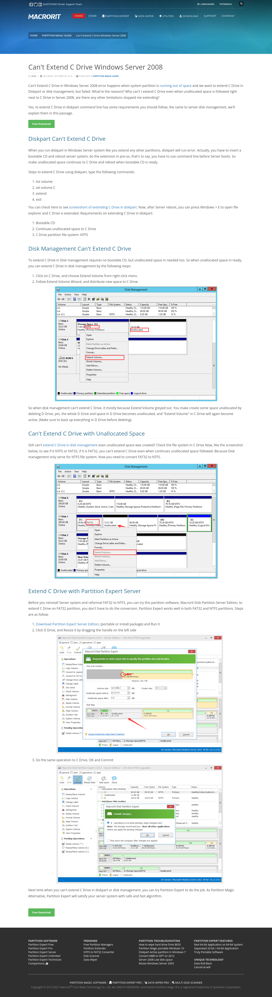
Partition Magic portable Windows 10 (161, 948)
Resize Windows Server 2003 (156, 963)
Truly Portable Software (208, 952)
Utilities (166, 16)
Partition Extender (95, 948)
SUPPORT (210, 15)
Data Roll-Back (203, 963)
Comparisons (38, 963)
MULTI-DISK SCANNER (187, 982)
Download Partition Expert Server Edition (67, 624)
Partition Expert (115, 16)
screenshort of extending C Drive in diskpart (103, 207)
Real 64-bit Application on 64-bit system (218, 944)
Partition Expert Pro (40, 948)
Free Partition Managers (98, 944)
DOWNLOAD (188, 16)
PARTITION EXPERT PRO (125, 982)
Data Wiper (144, 16)
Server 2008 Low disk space (156, 959)
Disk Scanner (92, 956)
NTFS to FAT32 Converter (99, 952)
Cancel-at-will (202, 967)
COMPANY (228, 15)
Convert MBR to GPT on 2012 (157, 956)
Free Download (41, 912)
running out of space (176, 85)
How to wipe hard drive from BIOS (160, 944)
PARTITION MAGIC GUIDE (57, 35)
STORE (92, 15)
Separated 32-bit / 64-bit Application (216, 948)
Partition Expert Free (41, 944)
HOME (79, 15)
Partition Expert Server (42, 952)
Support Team (74, 4)
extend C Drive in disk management (70, 445)
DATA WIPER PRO (156, 982)
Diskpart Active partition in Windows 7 (162, 952)
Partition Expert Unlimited (44, 956)
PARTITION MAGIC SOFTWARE (88, 982)
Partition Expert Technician (44, 959)
